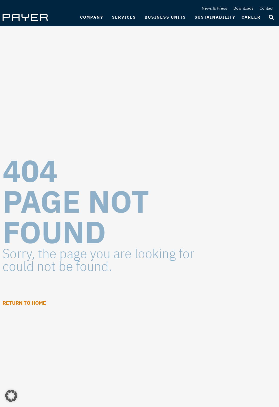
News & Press (214, 8)
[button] (11, 396)
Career (252, 17)
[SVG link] (25, 17)
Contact (266, 8)
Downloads (243, 8)
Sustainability (215, 17)
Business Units (166, 17)
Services (125, 17)
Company (93, 17)
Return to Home (24, 302)
